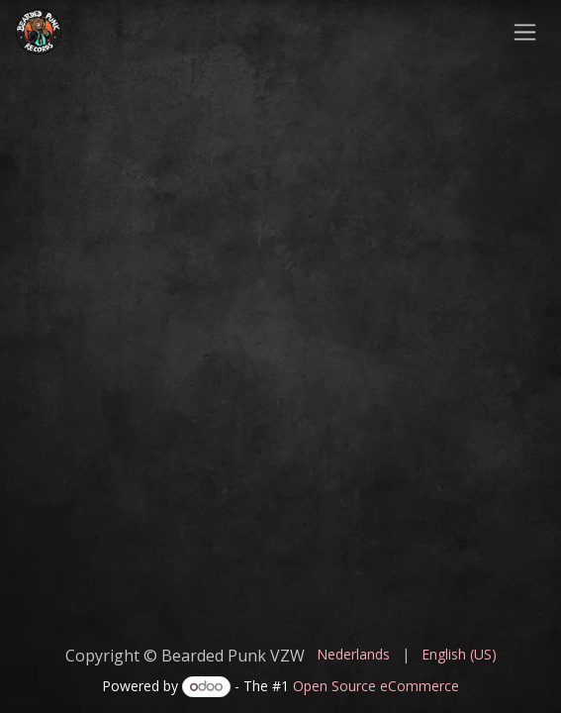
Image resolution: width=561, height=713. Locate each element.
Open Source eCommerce (376, 685)
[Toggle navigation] (525, 31)
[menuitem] (353, 654)
